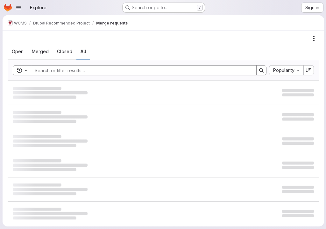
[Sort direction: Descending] (308, 70)
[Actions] (313, 38)
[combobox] (285, 70)
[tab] (18, 51)
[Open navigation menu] (19, 8)
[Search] (140, 70)
